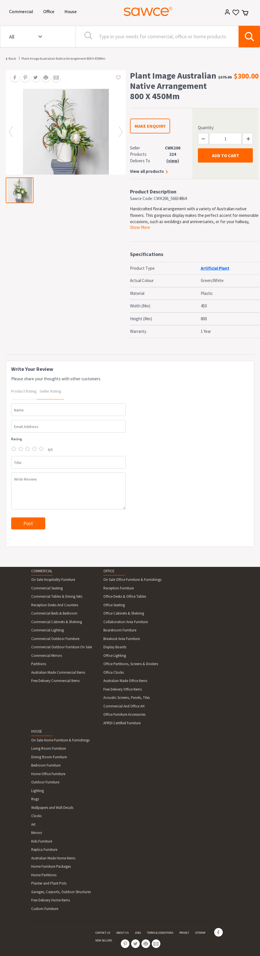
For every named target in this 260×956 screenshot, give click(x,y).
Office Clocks (113, 672)
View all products (147, 171)
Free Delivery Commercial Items (55, 680)
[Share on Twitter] (33, 78)
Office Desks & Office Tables (124, 596)
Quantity (206, 127)
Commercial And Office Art (124, 706)
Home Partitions (43, 875)
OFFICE (109, 571)
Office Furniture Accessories (124, 714)
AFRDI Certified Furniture (122, 723)
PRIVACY (184, 933)
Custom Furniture (44, 908)
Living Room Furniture (48, 748)
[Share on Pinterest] (23, 78)
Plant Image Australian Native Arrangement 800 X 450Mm (63, 58)
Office (49, 11)
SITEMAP (200, 933)
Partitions (38, 663)
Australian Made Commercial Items (58, 672)
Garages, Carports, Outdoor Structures (61, 891)
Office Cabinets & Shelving (123, 613)
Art (33, 824)
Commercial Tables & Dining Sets (56, 596)
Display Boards (114, 647)
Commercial (22, 11)
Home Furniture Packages (51, 866)
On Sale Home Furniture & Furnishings (60, 740)
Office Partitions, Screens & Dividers (130, 663)
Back (12, 58)
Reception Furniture (118, 588)
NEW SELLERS (103, 940)
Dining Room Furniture (49, 757)
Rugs (35, 799)
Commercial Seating (47, 588)
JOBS (138, 933)
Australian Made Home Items (53, 858)
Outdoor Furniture (45, 782)
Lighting (37, 790)
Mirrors (36, 832)
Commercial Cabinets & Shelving (56, 621)
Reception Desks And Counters (54, 605)
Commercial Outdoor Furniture (55, 638)
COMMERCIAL (41, 571)
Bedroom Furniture (45, 765)
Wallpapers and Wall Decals (52, 807)
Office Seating (114, 605)
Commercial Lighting (47, 630)
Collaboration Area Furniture (125, 621)
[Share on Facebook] (13, 78)
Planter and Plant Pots (48, 883)
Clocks (36, 815)
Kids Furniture (41, 841)
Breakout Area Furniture (121, 638)
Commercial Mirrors (46, 655)
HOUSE (36, 731)
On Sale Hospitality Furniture (53, 579)
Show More (140, 227)
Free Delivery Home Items (50, 900)
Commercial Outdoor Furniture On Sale (61, 647)
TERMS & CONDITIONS (160, 933)
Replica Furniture (44, 849)
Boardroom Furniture (119, 630)
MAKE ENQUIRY (150, 126)
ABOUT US (122, 933)
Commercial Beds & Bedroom (54, 613)
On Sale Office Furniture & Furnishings (132, 579)
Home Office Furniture (48, 773)
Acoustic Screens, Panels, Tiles (126, 697)
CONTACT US (102, 933)
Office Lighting (114, 655)
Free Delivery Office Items (122, 689)
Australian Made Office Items (125, 680)
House (71, 11)
